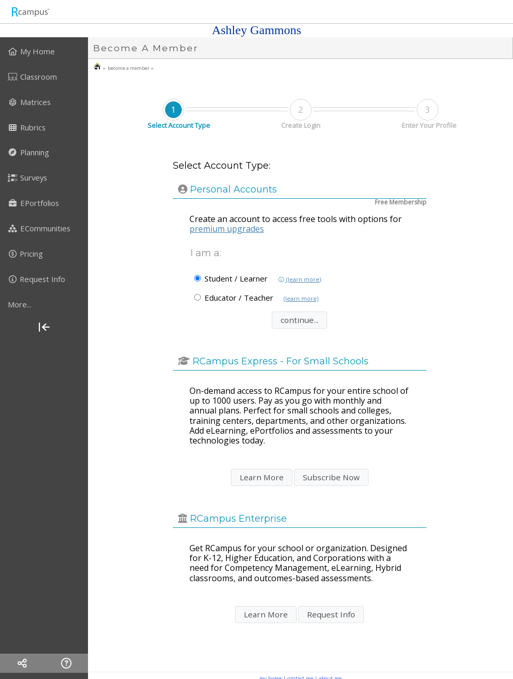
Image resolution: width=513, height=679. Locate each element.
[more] (44, 304)
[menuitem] (44, 51)
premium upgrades (226, 228)
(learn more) (299, 279)
